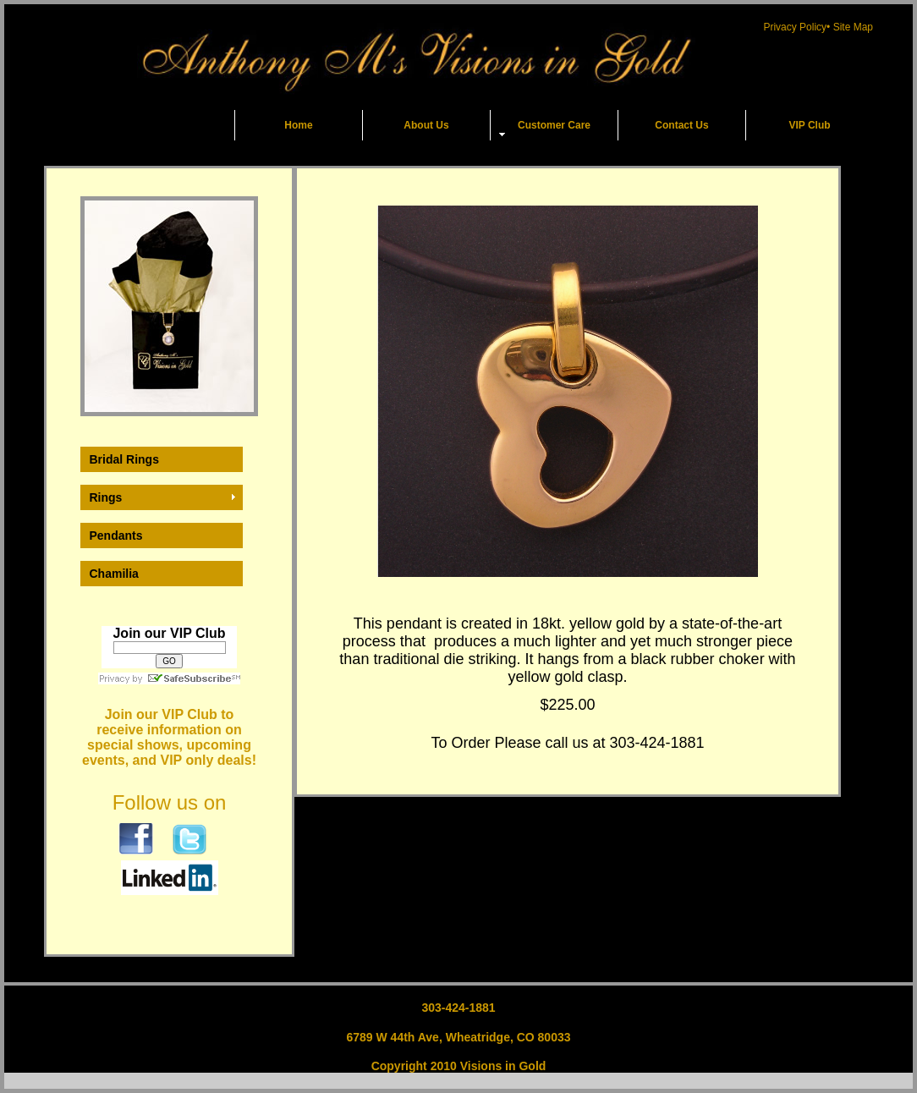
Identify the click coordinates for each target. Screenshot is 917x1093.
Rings (106, 497)
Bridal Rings (124, 459)
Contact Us (681, 125)
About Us (426, 125)
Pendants (116, 535)
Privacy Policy (794, 27)
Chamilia (114, 573)
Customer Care (554, 125)
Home (298, 125)
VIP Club (809, 125)
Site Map (853, 27)
